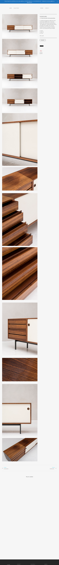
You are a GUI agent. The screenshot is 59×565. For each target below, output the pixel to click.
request (42, 40)
